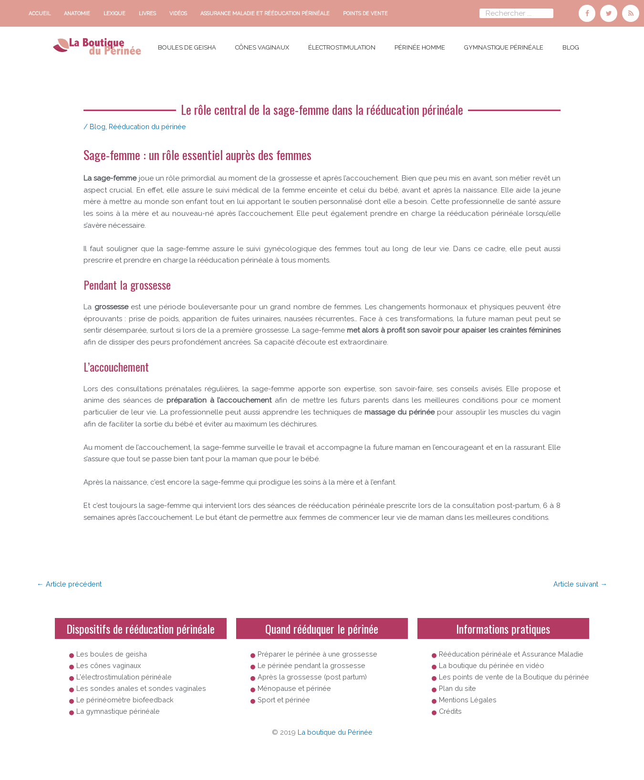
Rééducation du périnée (150, 125)
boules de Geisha (187, 46)
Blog (570, 46)
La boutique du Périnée (334, 756)
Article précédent (71, 582)
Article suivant (579, 582)
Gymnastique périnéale (503, 46)
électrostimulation (341, 46)
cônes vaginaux (262, 46)
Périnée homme (420, 46)
